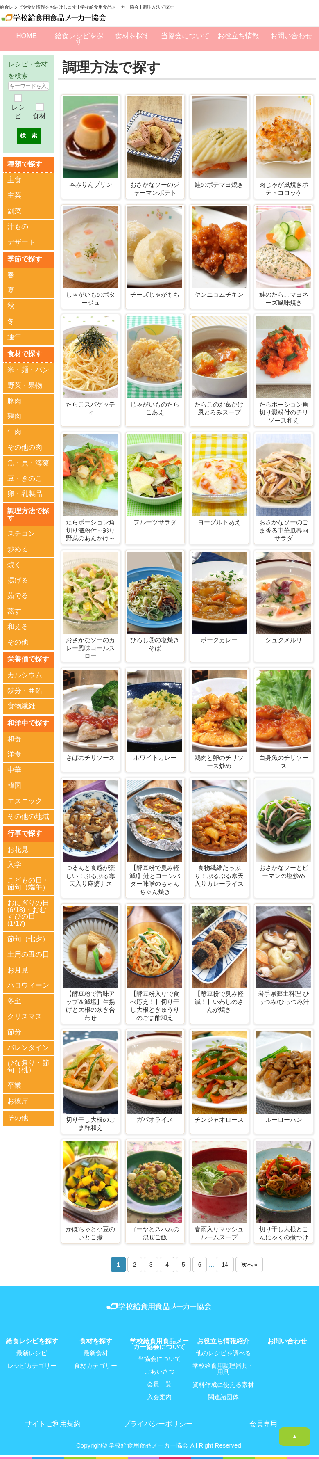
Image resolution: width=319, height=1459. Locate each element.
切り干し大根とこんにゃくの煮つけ (283, 1233)
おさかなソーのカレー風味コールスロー (90, 647)
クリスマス (24, 1015)
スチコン (21, 533)
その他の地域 (28, 815)
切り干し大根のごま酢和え (90, 1123)
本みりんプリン (90, 184)
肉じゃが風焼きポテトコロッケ (283, 188)
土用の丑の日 (28, 953)
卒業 (14, 1084)
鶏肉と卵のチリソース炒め (219, 761)
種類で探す (24, 164)
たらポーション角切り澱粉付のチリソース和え (283, 412)
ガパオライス (154, 1119)
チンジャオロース (219, 1119)
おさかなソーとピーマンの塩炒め (283, 871)
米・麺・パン (28, 369)
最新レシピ (31, 1353)
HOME (26, 36)
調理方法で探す (28, 513)
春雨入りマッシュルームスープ (219, 1233)
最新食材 (96, 1353)
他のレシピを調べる (223, 1353)
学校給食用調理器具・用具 (223, 1368)
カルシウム (24, 674)
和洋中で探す (28, 722)
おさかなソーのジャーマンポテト (154, 188)
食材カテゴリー (95, 1365)
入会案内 (159, 1396)
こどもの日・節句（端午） (28, 882)
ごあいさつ (159, 1371)
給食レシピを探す (79, 39)
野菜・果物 (24, 385)
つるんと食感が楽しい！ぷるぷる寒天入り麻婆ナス (90, 875)
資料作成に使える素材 (223, 1383)
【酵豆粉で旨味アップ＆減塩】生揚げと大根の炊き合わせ (90, 1005)
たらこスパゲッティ (90, 408)
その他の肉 (24, 447)
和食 (14, 738)
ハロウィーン (28, 984)
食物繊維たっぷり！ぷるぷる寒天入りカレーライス (219, 875)
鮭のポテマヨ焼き (219, 184)
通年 (14, 337)
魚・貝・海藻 (28, 462)
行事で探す (24, 832)
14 (225, 1264)
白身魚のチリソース (283, 761)
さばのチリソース (90, 757)
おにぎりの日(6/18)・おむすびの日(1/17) (28, 911)
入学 (14, 863)
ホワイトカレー (154, 757)
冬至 (14, 1000)
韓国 (14, 784)
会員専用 (263, 1422)
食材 (39, 115)
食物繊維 (21, 705)
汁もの (17, 226)
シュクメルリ (283, 639)
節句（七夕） (28, 938)
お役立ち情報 (238, 36)
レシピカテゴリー (32, 1365)
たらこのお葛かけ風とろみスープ (219, 408)
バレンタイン (28, 1046)
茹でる (17, 595)
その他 (17, 641)
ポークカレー (219, 639)
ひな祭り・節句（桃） (28, 1065)
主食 (14, 180)
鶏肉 (14, 416)
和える (17, 626)
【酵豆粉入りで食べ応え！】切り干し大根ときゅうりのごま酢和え (154, 1005)
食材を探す (132, 36)
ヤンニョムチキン (219, 294)
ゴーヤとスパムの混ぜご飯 (154, 1233)
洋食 (14, 753)
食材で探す (24, 353)
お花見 (17, 848)
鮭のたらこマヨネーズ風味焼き (283, 298)
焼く (14, 564)
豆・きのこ (24, 478)
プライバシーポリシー (158, 1422)
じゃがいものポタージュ (90, 298)
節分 (14, 1030)
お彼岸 (17, 1099)
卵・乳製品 (24, 493)
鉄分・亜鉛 (24, 689)
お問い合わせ (291, 36)
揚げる (17, 579)
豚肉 (14, 400)
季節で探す (24, 259)
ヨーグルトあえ (219, 522)
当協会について (185, 36)
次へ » (249, 1264)
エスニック (24, 800)
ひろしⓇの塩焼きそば (154, 644)
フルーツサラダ (154, 522)
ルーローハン (283, 1119)
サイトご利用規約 (53, 1422)
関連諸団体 (223, 1396)
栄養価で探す (28, 658)
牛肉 (14, 431)
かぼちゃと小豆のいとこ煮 (90, 1233)
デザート (21, 242)
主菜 (14, 195)
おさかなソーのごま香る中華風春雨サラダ (283, 530)
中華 (14, 769)
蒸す (14, 610)
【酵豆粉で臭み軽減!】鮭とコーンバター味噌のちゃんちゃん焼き (154, 879)
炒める (17, 548)
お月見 (17, 968)
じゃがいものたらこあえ (154, 408)
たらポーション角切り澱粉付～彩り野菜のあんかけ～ (90, 530)
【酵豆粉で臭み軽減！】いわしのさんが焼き (219, 1001)
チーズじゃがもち (154, 294)
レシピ (18, 112)
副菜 (14, 211)
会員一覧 (159, 1383)
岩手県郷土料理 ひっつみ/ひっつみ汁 (283, 997)
